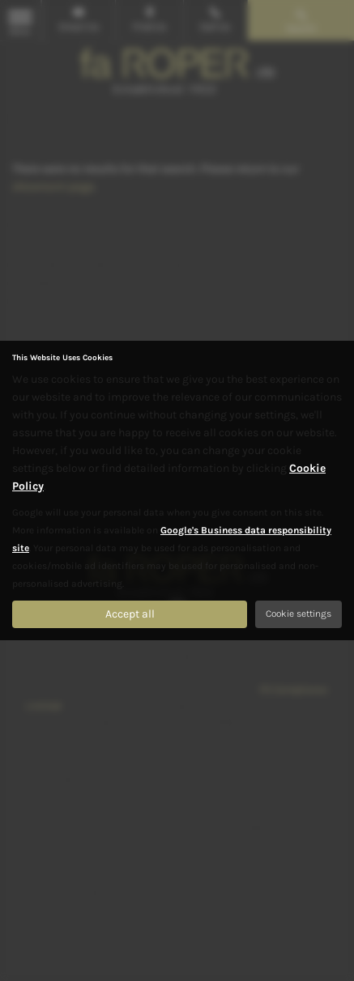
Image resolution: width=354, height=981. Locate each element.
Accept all (130, 614)
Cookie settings (298, 613)
